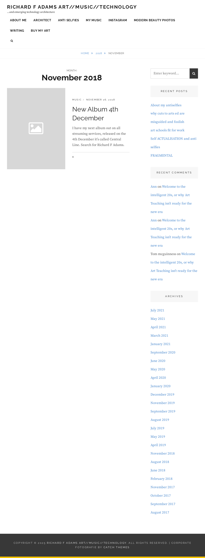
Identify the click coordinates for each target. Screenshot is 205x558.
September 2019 (163, 413)
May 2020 (158, 371)
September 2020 (163, 354)
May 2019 (158, 438)
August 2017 (160, 514)
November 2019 (163, 404)
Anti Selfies (68, 21)
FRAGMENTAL (162, 157)
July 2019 (157, 429)
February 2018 (162, 480)
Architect (42, 21)
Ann (154, 188)
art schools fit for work (167, 132)
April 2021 (158, 328)
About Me (18, 21)
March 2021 (159, 337)
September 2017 (163, 505)
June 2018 (158, 472)
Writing (17, 31)
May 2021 (158, 320)
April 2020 (158, 379)
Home (85, 54)
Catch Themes (117, 548)
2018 (99, 54)
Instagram (118, 21)
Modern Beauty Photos (154, 21)
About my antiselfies (166, 106)
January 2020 (161, 387)
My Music (94, 21)
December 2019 (162, 396)
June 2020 (158, 362)
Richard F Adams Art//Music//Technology (72, 7)
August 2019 (160, 421)
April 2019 (158, 446)
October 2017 (161, 497)
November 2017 (163, 488)
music (77, 101)
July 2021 (157, 312)
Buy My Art (40, 31)
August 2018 (160, 463)
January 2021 (161, 345)
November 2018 (163, 455)
